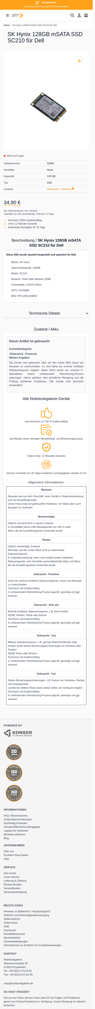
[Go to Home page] (17, 15)
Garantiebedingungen (16, 941)
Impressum (10, 930)
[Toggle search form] (72, 15)
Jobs (6, 859)
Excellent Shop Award (16, 855)
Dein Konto (10, 873)
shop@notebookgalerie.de (18, 983)
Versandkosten (12, 888)
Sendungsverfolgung (15, 892)
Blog (6, 838)
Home (7, 25)
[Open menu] (7, 15)
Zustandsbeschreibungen (18, 819)
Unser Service (11, 877)
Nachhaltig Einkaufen (15, 823)
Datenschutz (11, 922)
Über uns (9, 851)
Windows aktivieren (14, 834)
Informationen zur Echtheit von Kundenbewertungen (32, 945)
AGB (6, 926)
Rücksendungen (13, 884)
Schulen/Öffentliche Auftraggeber (22, 827)
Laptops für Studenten (16, 830)
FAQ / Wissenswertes (16, 815)
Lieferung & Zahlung (15, 880)
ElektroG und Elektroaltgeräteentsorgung (26, 915)
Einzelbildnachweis (14, 934)
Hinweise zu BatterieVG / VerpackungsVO (27, 911)
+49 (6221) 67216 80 (20, 971)
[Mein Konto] (79, 15)
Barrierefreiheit (12, 937)
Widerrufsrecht (12, 919)
